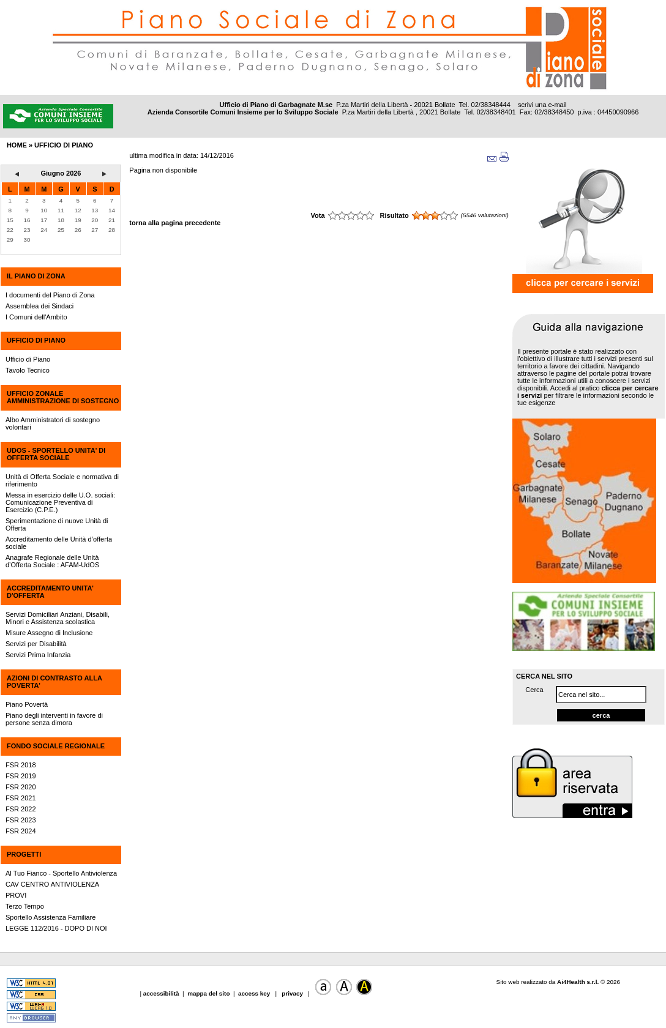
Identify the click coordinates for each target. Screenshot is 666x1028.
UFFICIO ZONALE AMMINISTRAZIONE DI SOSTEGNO (63, 397)
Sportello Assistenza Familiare (50, 917)
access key (255, 993)
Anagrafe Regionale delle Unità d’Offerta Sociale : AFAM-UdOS (52, 561)
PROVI (16, 895)
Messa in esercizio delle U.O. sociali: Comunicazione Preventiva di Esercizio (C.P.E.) (60, 502)
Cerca (534, 689)
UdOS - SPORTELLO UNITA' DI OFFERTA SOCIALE (56, 454)
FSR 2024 (21, 831)
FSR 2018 (21, 765)
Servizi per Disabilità (36, 643)
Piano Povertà (27, 704)
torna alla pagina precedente (174, 222)
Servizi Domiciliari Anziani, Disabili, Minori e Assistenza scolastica (58, 618)
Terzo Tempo (25, 906)
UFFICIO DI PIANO (36, 340)
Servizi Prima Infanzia (38, 654)
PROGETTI (24, 854)
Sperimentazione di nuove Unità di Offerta (57, 524)
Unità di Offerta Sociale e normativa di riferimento (62, 480)
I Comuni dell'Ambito (36, 317)
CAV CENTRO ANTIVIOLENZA (52, 884)
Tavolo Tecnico (28, 370)
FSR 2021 (21, 798)
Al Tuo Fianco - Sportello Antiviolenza (61, 873)
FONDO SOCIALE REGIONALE (56, 746)
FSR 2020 (21, 787)
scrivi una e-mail (542, 104)
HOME (17, 145)
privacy (292, 993)
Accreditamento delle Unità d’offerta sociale (59, 542)
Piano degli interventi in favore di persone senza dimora (54, 719)
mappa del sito (208, 993)
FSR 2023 (21, 820)
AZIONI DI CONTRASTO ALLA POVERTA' (54, 681)
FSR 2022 (21, 809)
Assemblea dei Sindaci (39, 306)
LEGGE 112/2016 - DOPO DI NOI (56, 928)
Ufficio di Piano (28, 359)
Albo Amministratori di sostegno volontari (53, 423)
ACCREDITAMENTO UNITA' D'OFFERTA (50, 591)
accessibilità (162, 993)
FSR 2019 (21, 776)
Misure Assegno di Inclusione (49, 632)
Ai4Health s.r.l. (578, 981)
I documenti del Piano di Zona (50, 295)
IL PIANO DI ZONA (36, 276)
